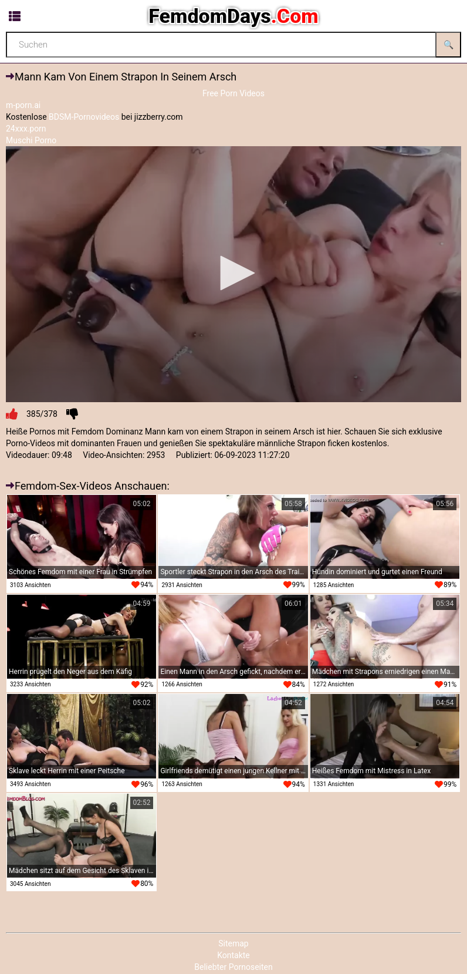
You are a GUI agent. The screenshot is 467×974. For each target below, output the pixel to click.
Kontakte (233, 955)
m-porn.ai (23, 105)
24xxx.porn (26, 128)
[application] (233, 274)
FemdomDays (233, 16)
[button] (233, 273)
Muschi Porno (31, 140)
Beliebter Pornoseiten (233, 967)
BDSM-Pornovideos (84, 117)
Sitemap (233, 943)
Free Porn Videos (233, 93)
